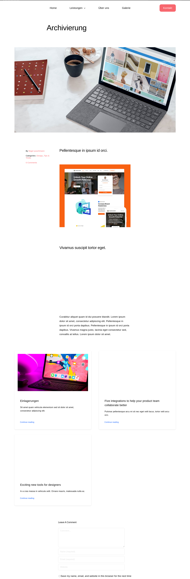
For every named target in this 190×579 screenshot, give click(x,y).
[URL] (91, 567)
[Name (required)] (91, 552)
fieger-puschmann (36, 151)
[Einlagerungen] (53, 356)
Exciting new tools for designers (40, 485)
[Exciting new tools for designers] (53, 440)
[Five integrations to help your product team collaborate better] (137, 356)
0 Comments (31, 162)
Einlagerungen (29, 401)
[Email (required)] (91, 559)
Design (39, 156)
